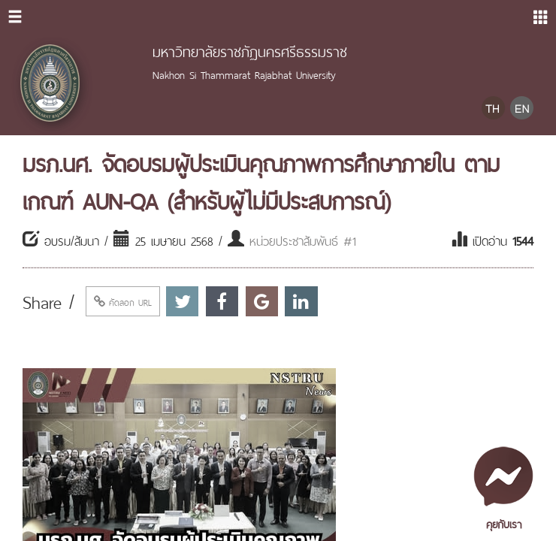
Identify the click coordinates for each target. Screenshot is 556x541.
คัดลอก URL (123, 301)
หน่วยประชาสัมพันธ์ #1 (302, 239)
